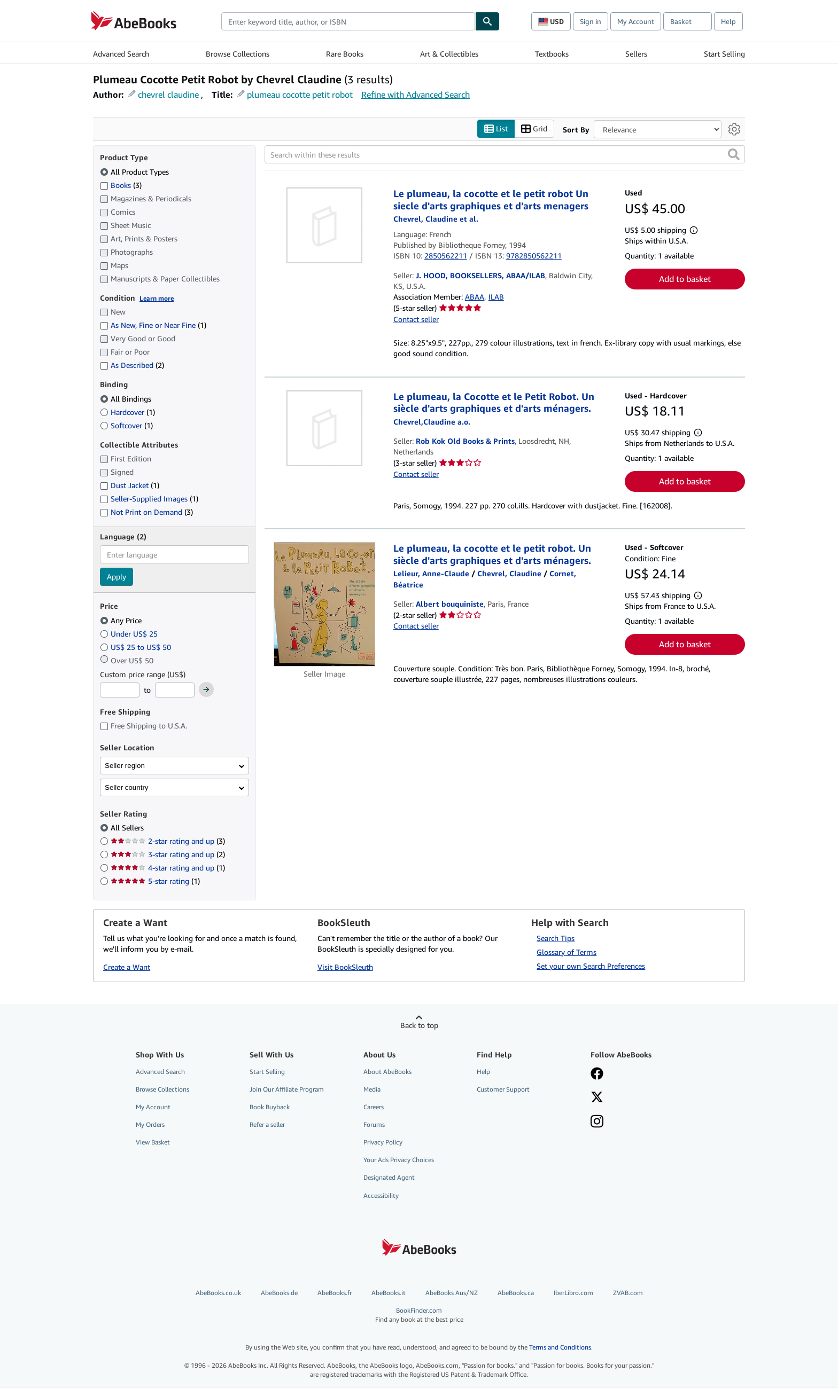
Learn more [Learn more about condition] (156, 298)
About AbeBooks (387, 1072)
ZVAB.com (628, 1293)
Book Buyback (270, 1107)
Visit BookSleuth (345, 967)
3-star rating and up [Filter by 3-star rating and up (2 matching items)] (168, 854)
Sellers (636, 53)
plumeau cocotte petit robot (300, 94)
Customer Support (503, 1089)
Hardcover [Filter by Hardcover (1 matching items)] (127, 412)
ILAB (496, 297)
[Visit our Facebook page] (597, 1074)
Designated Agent (389, 1178)
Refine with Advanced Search (415, 94)
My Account (635, 21)
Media (372, 1089)
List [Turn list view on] (496, 129)
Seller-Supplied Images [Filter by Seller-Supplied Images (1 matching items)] (149, 499)
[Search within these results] (505, 155)
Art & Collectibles (449, 53)
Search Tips (556, 938)
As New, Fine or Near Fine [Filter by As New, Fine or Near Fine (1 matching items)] (153, 325)
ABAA (474, 297)
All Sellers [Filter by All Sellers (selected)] (128, 828)
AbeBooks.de (279, 1293)
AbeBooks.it (388, 1293)
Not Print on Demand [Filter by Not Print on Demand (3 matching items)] (146, 512)
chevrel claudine (168, 94)
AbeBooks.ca (516, 1293)
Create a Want (126, 967)
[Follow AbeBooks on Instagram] (597, 1122)
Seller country (127, 787)
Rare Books (344, 53)
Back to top (419, 1025)
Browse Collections (237, 53)
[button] (734, 155)
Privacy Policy (382, 1143)
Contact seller (416, 319)
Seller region (125, 766)
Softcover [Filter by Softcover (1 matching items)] (126, 425)
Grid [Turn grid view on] (534, 129)
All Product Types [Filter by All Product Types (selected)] (135, 171)
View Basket (153, 1143)
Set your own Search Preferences (591, 965)
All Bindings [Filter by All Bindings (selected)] (126, 398)
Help (728, 21)
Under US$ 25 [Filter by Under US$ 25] (130, 633)
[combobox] (348, 21)
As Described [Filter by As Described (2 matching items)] (132, 365)
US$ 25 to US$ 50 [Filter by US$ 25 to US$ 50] (136, 647)
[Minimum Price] (119, 690)
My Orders (150, 1125)
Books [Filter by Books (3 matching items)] (121, 185)
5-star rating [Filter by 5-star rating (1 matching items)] (155, 881)
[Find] (487, 21)
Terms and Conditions (560, 1348)
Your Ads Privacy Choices (398, 1160)
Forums (374, 1125)
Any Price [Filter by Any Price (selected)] (122, 620)
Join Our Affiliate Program (287, 1089)
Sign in (590, 21)
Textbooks (552, 53)
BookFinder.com (419, 1315)
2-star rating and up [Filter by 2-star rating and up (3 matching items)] (168, 841)
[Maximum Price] (175, 690)
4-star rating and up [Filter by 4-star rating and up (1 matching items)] (168, 868)
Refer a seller (267, 1125)
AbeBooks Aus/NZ (451, 1293)
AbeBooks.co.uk (218, 1293)
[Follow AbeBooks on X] (597, 1098)
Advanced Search (121, 53)
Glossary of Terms (566, 951)
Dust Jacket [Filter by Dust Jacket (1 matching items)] (129, 485)
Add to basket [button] (685, 278)
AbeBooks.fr (334, 1293)
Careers (373, 1107)
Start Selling (724, 53)
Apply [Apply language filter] (116, 577)
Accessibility (381, 1195)
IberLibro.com (573, 1293)
